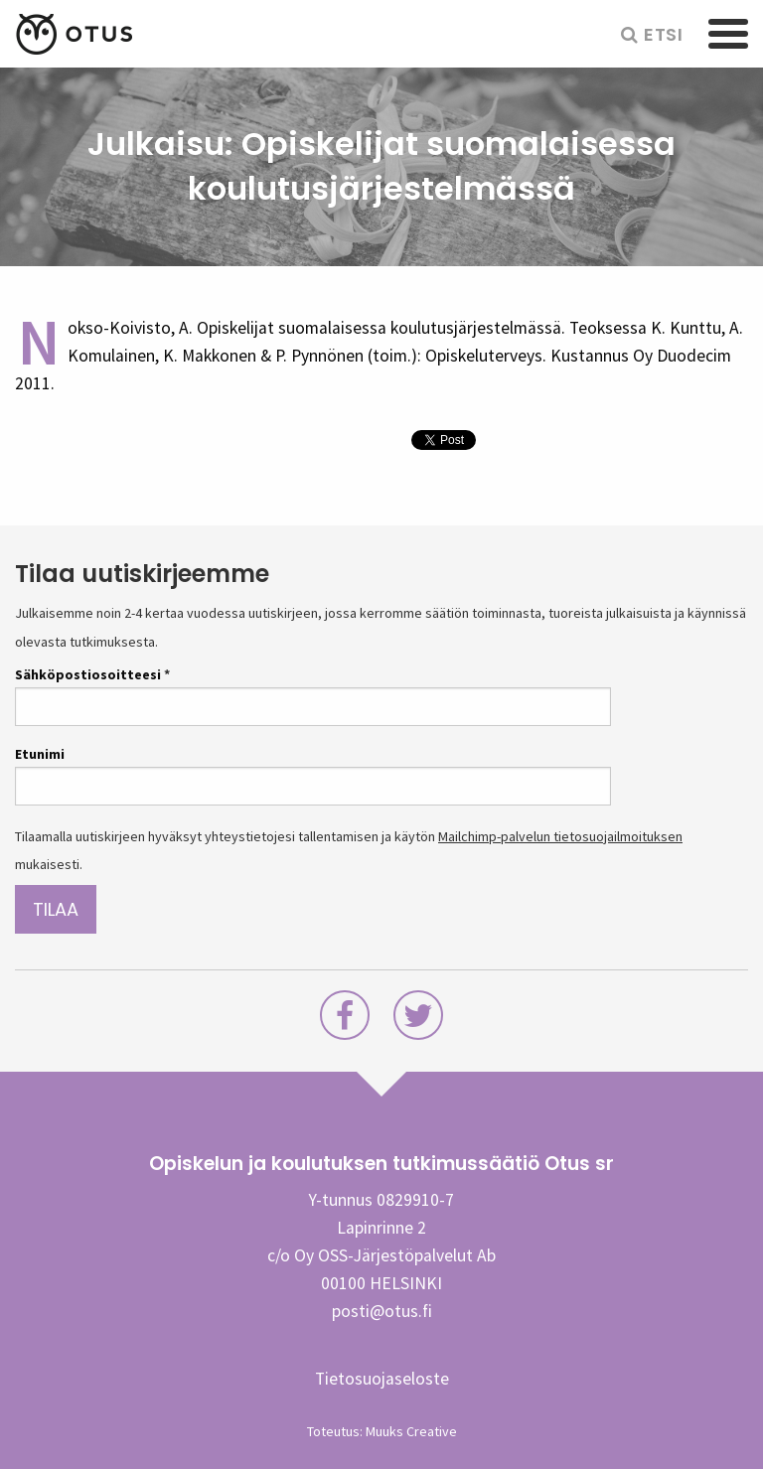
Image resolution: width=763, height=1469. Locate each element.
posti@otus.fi (382, 1311)
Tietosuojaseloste (382, 1379)
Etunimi (40, 754)
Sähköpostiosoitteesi (92, 674)
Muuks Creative (411, 1431)
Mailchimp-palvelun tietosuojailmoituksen (560, 836)
